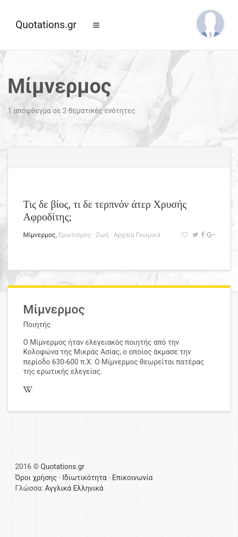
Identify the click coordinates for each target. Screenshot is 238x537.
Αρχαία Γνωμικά (136, 235)
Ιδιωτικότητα (84, 478)
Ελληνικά (88, 488)
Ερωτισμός (74, 235)
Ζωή (102, 235)
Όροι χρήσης (36, 478)
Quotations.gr (46, 25)
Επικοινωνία (132, 478)
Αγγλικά (58, 488)
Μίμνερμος (39, 235)
